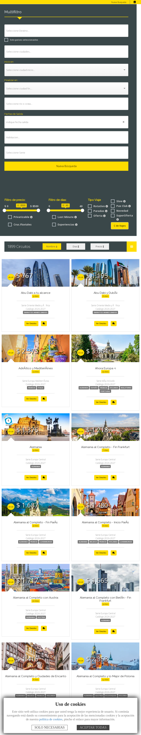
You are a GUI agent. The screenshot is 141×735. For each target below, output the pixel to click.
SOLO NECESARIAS (50, 727)
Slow (118, 201)
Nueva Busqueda (118, 2)
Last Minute (63, 217)
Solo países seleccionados (20, 40)
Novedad (119, 211)
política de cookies (50, 719)
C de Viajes (119, 225)
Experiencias (64, 224)
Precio (100, 246)
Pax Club (121, 206)
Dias (76, 246)
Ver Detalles (31, 323)
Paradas (97, 211)
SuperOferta (121, 217)
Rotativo (97, 206)
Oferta (96, 216)
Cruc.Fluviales (19, 224)
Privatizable (19, 217)
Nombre (52, 246)
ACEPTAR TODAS (93, 727)
